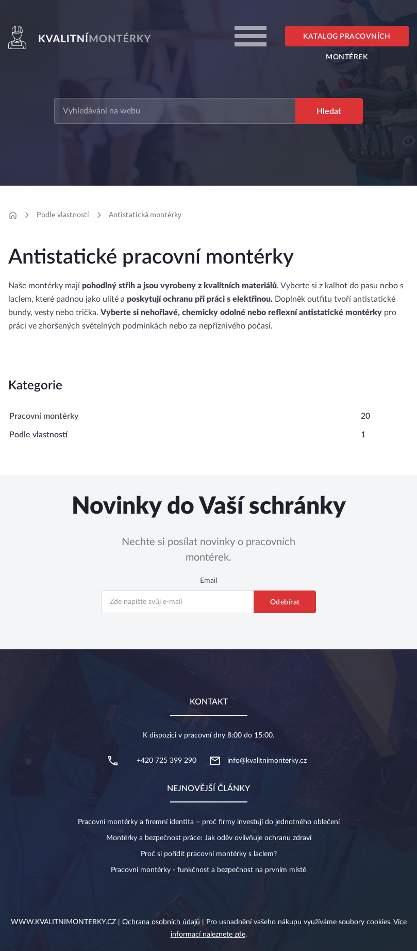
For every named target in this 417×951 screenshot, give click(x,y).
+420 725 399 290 (166, 760)
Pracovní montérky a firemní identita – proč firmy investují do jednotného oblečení (209, 822)
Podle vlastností (63, 214)
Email (208, 580)
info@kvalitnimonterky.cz (267, 760)
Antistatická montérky (145, 214)
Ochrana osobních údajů (161, 922)
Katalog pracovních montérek (346, 39)
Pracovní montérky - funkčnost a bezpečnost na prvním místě (208, 870)
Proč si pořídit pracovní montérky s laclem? (209, 854)
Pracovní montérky (43, 416)
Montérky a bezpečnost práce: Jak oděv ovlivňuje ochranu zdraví (208, 838)
